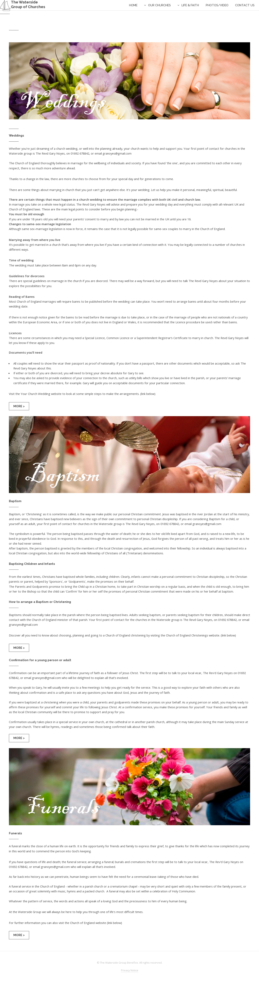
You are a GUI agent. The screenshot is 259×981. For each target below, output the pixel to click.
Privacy (129, 970)
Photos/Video (217, 5)
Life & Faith (190, 5)
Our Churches (159, 5)
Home (133, 5)
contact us (245, 5)
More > (19, 406)
